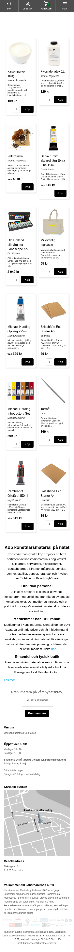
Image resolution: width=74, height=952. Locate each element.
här (53, 649)
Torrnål (45, 409)
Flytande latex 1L (53, 71)
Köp (27, 109)
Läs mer (9, 680)
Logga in (27, 9)
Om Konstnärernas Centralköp (20, 733)
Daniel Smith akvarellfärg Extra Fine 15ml (53, 161)
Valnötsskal (15, 156)
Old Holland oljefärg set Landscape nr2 (17, 245)
